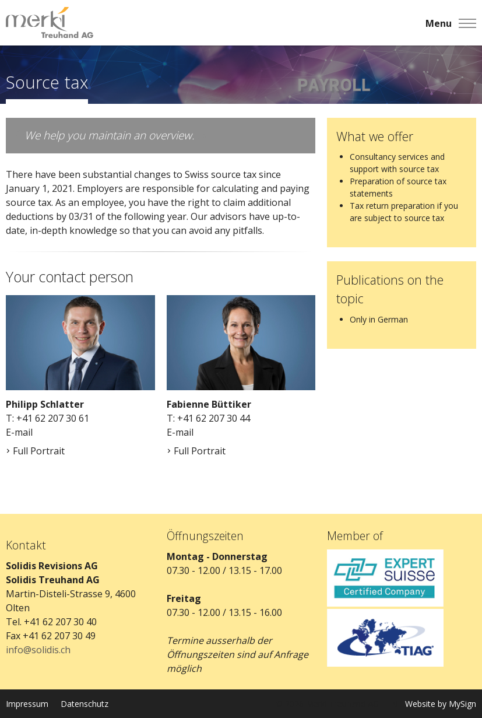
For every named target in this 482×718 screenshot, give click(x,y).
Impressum (27, 703)
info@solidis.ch (38, 649)
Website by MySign (440, 703)
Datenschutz (84, 703)
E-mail (19, 432)
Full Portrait (35, 450)
